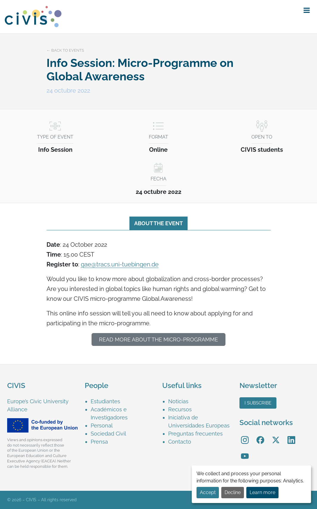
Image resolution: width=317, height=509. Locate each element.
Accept (208, 492)
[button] (306, 10)
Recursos (180, 409)
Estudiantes (105, 401)
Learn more (262, 492)
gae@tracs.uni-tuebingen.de (120, 264)
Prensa (99, 442)
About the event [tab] (158, 223)
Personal (102, 425)
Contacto (179, 442)
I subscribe (258, 403)
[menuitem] (123, 401)
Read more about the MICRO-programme (158, 339)
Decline (233, 492)
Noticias (178, 401)
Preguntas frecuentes (195, 433)
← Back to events (65, 50)
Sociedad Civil (108, 433)
